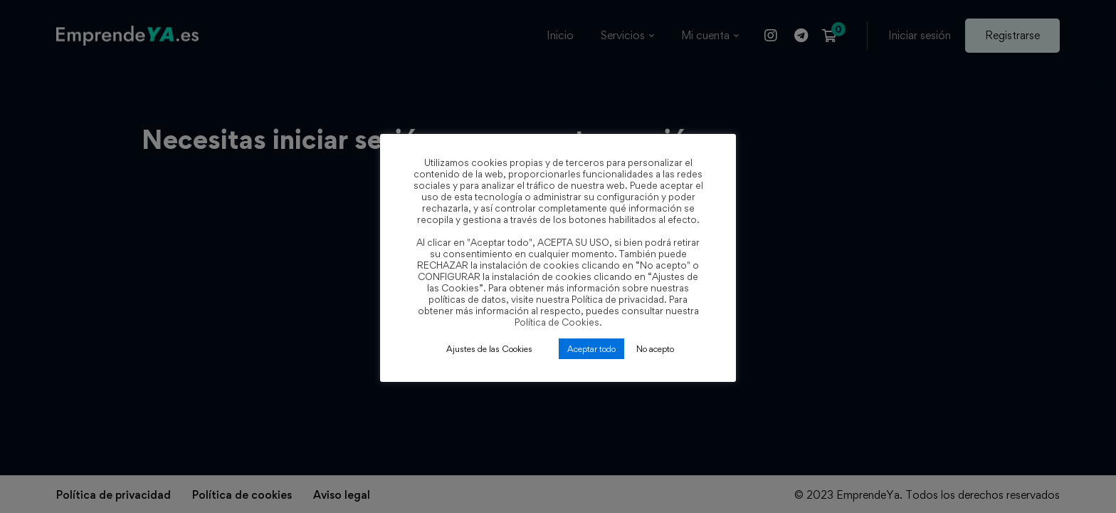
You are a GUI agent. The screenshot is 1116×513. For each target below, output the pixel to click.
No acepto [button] (655, 348)
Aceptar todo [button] (591, 348)
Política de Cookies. (558, 322)
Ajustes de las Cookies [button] (489, 348)
